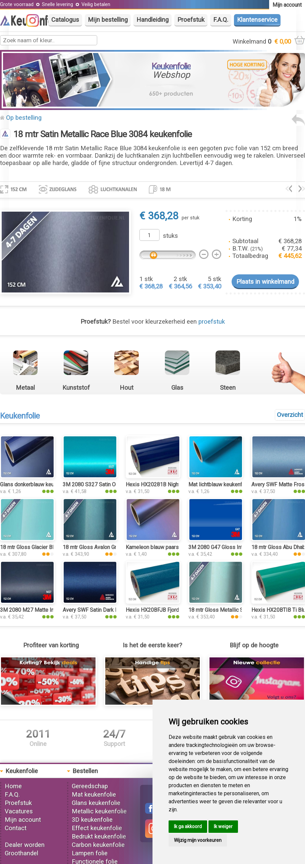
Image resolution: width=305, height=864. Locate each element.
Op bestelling (24, 117)
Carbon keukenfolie (98, 845)
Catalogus (65, 19)
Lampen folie (90, 853)
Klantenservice (257, 19)
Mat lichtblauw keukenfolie (219, 484)
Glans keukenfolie (96, 803)
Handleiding (152, 19)
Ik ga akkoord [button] (188, 826)
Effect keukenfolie (97, 828)
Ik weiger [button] (223, 826)
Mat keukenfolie (94, 794)
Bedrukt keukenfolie (99, 836)
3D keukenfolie (92, 819)
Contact (15, 828)
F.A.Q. (220, 19)
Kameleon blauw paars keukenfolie (166, 547)
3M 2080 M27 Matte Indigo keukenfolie (46, 610)
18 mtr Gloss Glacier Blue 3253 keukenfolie (51, 547)
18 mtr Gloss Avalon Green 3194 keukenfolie (115, 547)
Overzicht (290, 415)
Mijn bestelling (108, 19)
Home (13, 786)
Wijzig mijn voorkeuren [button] (198, 840)
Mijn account (23, 819)
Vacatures (19, 811)
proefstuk (211, 321)
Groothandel (21, 853)
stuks (170, 235)
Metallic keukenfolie (99, 811)
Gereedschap (90, 786)
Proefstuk (190, 19)
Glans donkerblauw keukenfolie (36, 484)
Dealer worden (25, 845)
